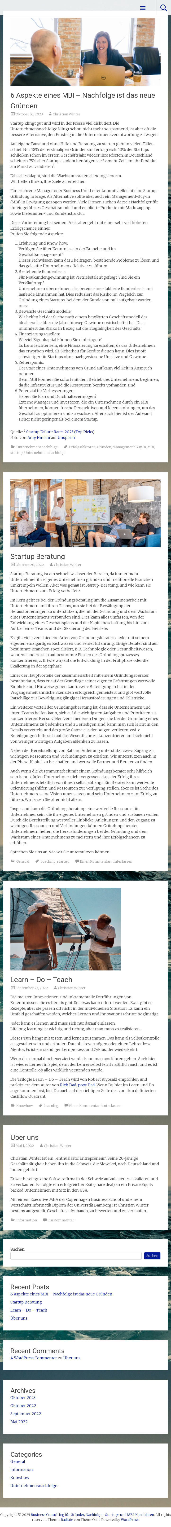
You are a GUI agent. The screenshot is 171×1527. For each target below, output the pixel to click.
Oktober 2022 (23, 1405)
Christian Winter (66, 114)
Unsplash (66, 437)
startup (16, 453)
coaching (48, 861)
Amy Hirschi (38, 437)
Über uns (24, 1137)
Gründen (104, 447)
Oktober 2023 (22, 1397)
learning (51, 1106)
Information (26, 1220)
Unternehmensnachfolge (37, 447)
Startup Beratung (37, 556)
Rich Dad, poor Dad (77, 1085)
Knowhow (24, 1106)
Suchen (17, 1249)
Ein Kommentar (61, 1220)
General (22, 861)
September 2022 (25, 1413)
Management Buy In (129, 447)
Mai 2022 (19, 1421)
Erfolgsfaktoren (82, 447)
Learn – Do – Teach (41, 979)
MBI (150, 447)
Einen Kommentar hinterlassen (106, 861)
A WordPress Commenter (33, 1358)
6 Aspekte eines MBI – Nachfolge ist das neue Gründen (61, 1294)
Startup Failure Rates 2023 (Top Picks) (60, 432)
